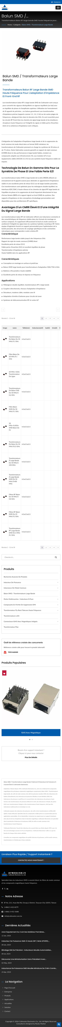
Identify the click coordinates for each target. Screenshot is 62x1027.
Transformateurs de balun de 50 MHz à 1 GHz (14, 339)
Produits (7, 996)
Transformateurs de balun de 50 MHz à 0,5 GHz (14, 444)
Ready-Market (40, 1024)
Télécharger (11, 652)
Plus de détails (31, 757)
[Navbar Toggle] (58, 7)
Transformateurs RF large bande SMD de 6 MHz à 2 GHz (14, 531)
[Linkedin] (7, 889)
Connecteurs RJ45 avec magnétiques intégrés (20, 621)
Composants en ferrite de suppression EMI (20, 605)
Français (57, 2)
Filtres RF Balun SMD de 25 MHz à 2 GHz (14, 514)
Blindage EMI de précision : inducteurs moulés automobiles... (27, 950)
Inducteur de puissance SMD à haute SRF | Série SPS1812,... (26, 941)
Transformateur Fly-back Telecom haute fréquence (22, 610)
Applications (9, 999)
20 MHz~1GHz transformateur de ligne (14, 374)
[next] (58, 310)
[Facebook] (2, 889)
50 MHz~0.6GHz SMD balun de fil (14, 426)
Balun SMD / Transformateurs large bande (38, 25)
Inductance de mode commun (15, 588)
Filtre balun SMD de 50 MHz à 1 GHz (14, 409)
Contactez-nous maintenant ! (31, 860)
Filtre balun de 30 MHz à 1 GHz (14, 356)
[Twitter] (5, 889)
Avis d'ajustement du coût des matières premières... (23, 932)
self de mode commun (51, 837)
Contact (7, 1011)
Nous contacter (26, 840)
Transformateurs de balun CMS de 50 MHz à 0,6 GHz (14, 391)
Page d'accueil (9, 988)
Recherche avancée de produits (15, 577)
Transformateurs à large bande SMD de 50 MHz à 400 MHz (14, 479)
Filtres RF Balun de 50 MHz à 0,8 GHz (14, 497)
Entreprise (8, 992)
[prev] (3, 310)
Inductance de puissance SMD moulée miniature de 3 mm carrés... (29, 968)
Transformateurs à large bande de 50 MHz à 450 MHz (14, 461)
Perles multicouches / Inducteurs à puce (18, 599)
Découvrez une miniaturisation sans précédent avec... (24, 959)
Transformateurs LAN (11, 616)
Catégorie (17, 25)
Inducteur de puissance (12, 582)
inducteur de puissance (38, 837)
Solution (7, 1007)
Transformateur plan (11, 627)
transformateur (8, 840)
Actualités (8, 1003)
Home (10, 25)
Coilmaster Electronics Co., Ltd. (30, 1021)
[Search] (27, 557)
